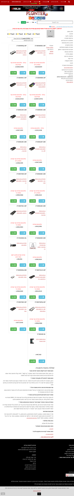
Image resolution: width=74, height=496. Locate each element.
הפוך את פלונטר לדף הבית (29, 459)
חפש (23, 22)
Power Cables (49, 47)
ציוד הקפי (70, 58)
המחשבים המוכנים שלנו (30, 469)
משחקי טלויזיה (69, 54)
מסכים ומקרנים (69, 45)
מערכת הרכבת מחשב (30, 467)
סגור (3, 494)
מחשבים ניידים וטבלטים (67, 40)
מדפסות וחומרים (69, 38)
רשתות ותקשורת (69, 61)
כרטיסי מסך (50, 49)
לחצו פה (51, 429)
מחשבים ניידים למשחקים (67, 70)
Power (51, 45)
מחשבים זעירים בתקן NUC (67, 78)
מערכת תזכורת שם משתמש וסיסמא (27, 449)
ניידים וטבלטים (5, 1)
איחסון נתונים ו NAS (69, 71)
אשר (39, 494)
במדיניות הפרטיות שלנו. (32, 418)
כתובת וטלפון (54, 1)
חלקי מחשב (70, 31)
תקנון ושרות (46, 1)
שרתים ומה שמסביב (68, 73)
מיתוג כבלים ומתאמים (67, 43)
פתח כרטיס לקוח (70, 451)
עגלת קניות (37, 1)
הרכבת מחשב (27, 1)
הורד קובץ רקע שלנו (31, 457)
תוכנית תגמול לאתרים (30, 465)
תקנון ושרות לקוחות (69, 453)
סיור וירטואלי (33, 461)
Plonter (61, 26)
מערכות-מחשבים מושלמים (66, 47)
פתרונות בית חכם (68, 56)
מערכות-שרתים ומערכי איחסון (65, 49)
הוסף (33, 73)
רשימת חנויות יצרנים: (68, 67)
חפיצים (71, 34)
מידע (42, 73)
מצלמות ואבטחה (69, 52)
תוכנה (71, 63)
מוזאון (34, 463)
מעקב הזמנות (32, 451)
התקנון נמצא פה (49, 434)
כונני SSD (71, 75)
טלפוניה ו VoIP (69, 36)
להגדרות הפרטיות (37, 491)
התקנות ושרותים (69, 80)
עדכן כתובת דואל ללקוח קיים (28, 448)
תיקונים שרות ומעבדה (67, 65)
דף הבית (63, 1)
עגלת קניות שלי (70, 455)
